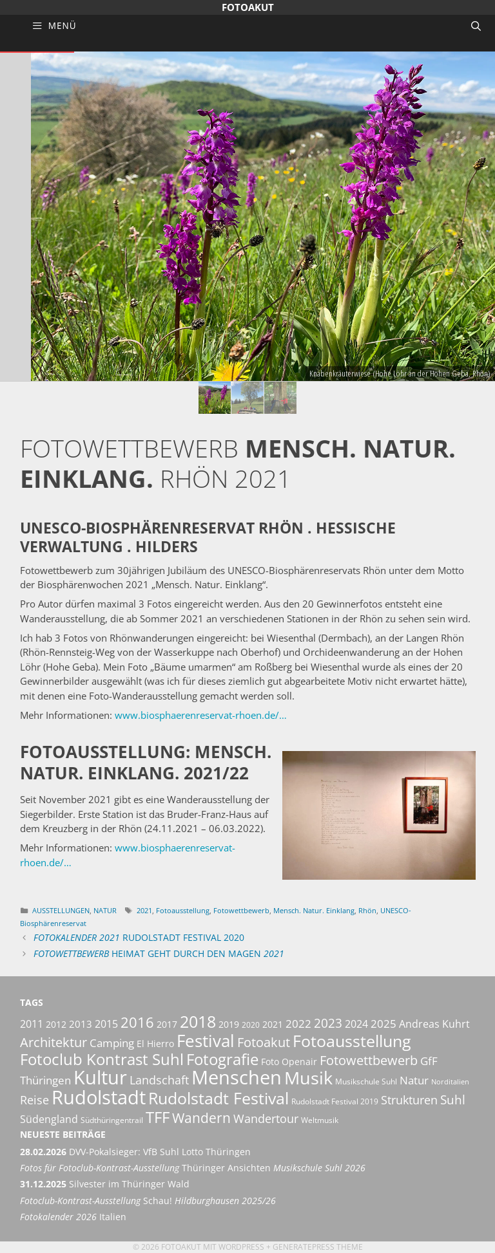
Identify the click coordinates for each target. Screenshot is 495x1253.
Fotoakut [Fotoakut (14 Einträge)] (263, 1042)
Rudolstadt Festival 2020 (139, 937)
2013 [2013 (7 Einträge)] (80, 1023)
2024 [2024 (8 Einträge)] (356, 1024)
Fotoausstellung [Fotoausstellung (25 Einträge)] (352, 1041)
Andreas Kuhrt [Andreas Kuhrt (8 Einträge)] (434, 1024)
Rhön (367, 910)
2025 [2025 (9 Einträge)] (383, 1023)
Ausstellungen (61, 910)
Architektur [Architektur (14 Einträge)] (53, 1042)
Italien (73, 1217)
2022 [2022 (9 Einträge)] (298, 1023)
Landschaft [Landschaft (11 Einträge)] (159, 1080)
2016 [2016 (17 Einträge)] (137, 1022)
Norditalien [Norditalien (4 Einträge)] (450, 1081)
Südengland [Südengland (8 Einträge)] (49, 1119)
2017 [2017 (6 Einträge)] (167, 1024)
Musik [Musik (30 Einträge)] (308, 1078)
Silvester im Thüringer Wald (104, 1184)
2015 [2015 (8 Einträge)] (106, 1024)
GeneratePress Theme (318, 1246)
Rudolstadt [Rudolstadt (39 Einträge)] (99, 1096)
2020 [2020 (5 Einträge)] (251, 1024)
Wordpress (241, 1246)
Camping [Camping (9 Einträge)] (112, 1042)
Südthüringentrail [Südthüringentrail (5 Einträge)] (112, 1120)
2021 (144, 910)
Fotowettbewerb (241, 910)
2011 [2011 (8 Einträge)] (31, 1024)
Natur (105, 910)
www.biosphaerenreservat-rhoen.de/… (201, 715)
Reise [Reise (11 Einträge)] (34, 1099)
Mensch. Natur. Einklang (313, 910)
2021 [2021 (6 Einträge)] (272, 1024)
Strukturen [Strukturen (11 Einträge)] (409, 1099)
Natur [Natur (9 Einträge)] (414, 1080)
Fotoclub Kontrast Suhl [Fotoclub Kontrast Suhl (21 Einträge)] (102, 1059)
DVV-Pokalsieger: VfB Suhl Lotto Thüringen (135, 1152)
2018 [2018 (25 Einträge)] (198, 1021)
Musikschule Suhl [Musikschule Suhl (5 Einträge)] (366, 1081)
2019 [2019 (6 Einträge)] (228, 1024)
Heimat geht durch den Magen (159, 954)
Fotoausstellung (182, 910)
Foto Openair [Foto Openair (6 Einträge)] (289, 1061)
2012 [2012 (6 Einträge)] (56, 1024)
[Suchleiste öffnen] (476, 25)
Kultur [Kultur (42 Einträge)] (100, 1077)
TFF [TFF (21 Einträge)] (158, 1117)
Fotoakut (248, 7)
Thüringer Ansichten (192, 1168)
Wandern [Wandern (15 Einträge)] (201, 1118)
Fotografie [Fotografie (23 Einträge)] (222, 1059)
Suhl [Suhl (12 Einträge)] (452, 1099)
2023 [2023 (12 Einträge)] (328, 1023)
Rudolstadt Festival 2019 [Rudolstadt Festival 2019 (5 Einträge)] (334, 1101)
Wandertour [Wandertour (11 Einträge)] (265, 1118)
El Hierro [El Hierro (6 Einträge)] (155, 1043)
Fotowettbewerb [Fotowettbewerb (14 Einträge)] (369, 1060)
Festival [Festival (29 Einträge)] (206, 1040)
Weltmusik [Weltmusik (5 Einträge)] (319, 1120)
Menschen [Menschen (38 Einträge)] (236, 1077)
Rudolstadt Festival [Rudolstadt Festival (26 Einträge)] (218, 1098)
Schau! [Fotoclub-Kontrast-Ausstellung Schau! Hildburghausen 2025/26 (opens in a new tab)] (148, 1201)
